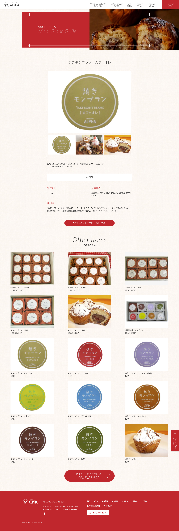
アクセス (140, 5)
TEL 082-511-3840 (53, 501)
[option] (89, 102)
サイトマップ (107, 506)
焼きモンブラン (98, 5)
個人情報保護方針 (93, 506)
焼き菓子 (117, 5)
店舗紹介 (130, 5)
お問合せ (151, 5)
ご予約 (144, 501)
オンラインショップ (99, 513)
